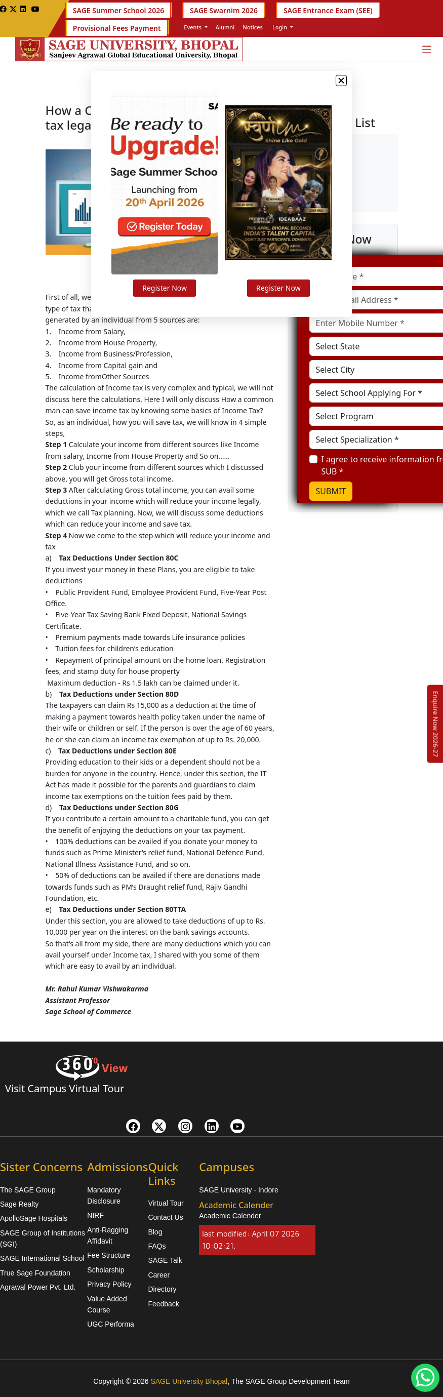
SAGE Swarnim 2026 (223, 10)
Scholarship (105, 1270)
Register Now (170, 298)
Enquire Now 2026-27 (435, 723)
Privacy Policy (109, 1284)
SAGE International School (42, 1258)
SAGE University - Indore (238, 1190)
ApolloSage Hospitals (33, 1218)
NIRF (95, 1215)
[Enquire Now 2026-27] (435, 724)
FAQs (157, 1246)
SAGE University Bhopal (188, 1381)
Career (159, 1275)
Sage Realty (19, 1204)
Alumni (225, 27)
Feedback (163, 1304)
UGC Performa (110, 1324)
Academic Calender (230, 1216)
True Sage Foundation (35, 1273)
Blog (155, 1232)
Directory (162, 1289)
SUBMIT (331, 491)
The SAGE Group (28, 1190)
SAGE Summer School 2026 (118, 10)
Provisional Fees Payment (117, 28)
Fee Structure (108, 1255)
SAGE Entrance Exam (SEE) (328, 10)
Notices (253, 27)
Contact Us (165, 1217)
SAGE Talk (165, 1260)
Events (192, 27)
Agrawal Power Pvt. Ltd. (37, 1287)
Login (280, 27)
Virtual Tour (165, 1203)
